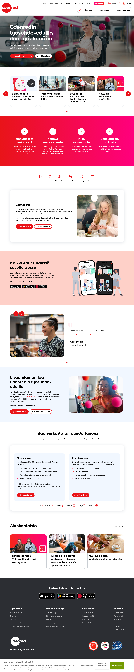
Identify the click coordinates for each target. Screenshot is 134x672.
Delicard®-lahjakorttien (30, 397)
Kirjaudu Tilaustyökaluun (18, 623)
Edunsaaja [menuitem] (104, 10)
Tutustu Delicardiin (41, 412)
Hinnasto (13, 619)
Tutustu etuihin (87, 613)
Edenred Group (119, 630)
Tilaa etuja (13, 616)
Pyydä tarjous (43, 56)
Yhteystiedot (118, 613)
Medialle (117, 626)
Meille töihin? (118, 619)
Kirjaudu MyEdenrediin (90, 623)
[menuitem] (99, 3)
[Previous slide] (5, 93)
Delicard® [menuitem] (42, 3)
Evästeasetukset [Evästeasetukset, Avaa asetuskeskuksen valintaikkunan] (87, 665)
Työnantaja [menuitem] (87, 10)
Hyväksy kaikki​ (117, 665)
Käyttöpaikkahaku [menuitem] (56, 3)
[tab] (66, 111)
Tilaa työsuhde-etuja (22, 56)
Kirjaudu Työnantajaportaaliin (20, 626)
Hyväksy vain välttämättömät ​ (102, 664)
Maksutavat (86, 619)
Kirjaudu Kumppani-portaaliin (56, 626)
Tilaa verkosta (24, 226)
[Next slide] (128, 93)
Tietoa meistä (118, 616)
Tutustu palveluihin (16, 613)
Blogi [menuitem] (68, 3)
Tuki (115, 623)
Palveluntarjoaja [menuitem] (123, 10)
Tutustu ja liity (51, 613)
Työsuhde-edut (19, 412)
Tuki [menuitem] (88, 3)
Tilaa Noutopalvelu (52, 623)
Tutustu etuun (43, 226)
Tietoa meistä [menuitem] (78, 3)
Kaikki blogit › (119, 527)
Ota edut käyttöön (88, 616)
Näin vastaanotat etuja (54, 616)
